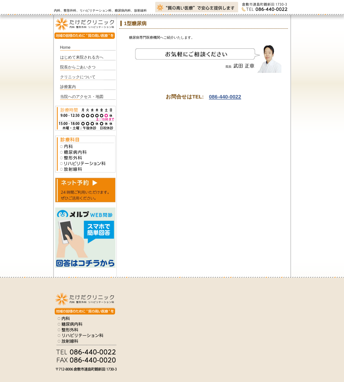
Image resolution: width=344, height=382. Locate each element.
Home (65, 47)
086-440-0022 (225, 96)
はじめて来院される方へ (81, 57)
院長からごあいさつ (78, 67)
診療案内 (68, 87)
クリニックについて (78, 77)
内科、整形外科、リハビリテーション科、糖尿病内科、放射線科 (100, 10)
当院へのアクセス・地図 (81, 97)
